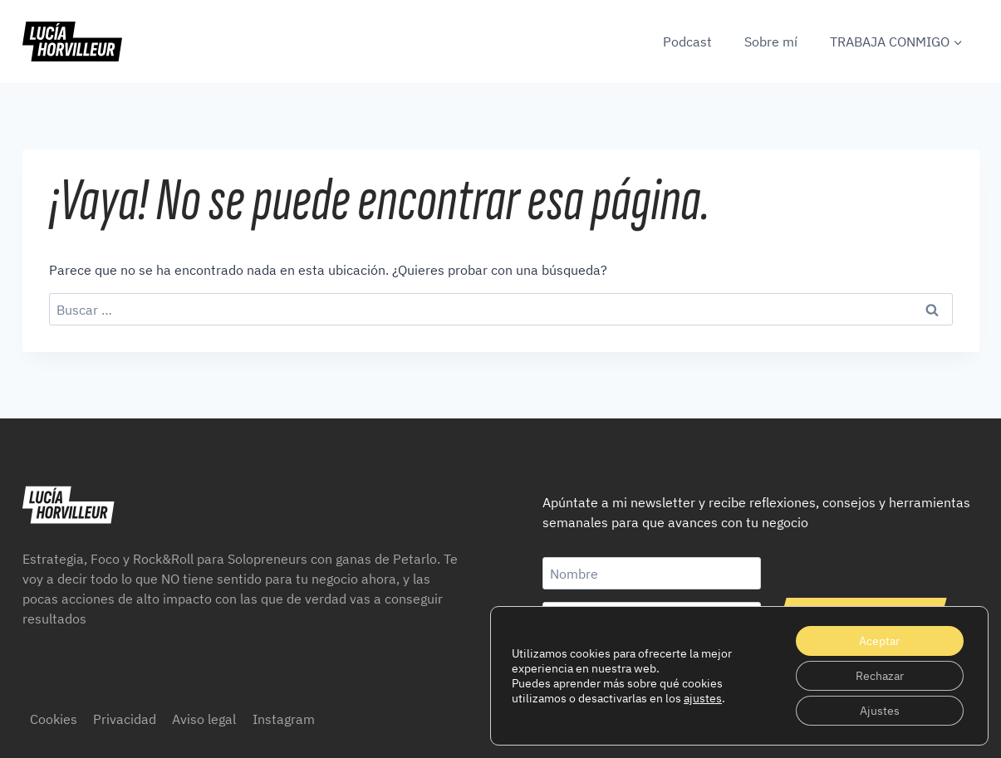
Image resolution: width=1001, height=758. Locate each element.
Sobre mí (770, 41)
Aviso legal (204, 719)
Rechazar (880, 675)
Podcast (687, 41)
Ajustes (880, 710)
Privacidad (124, 719)
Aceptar (879, 640)
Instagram (284, 719)
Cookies (53, 719)
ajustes (703, 698)
